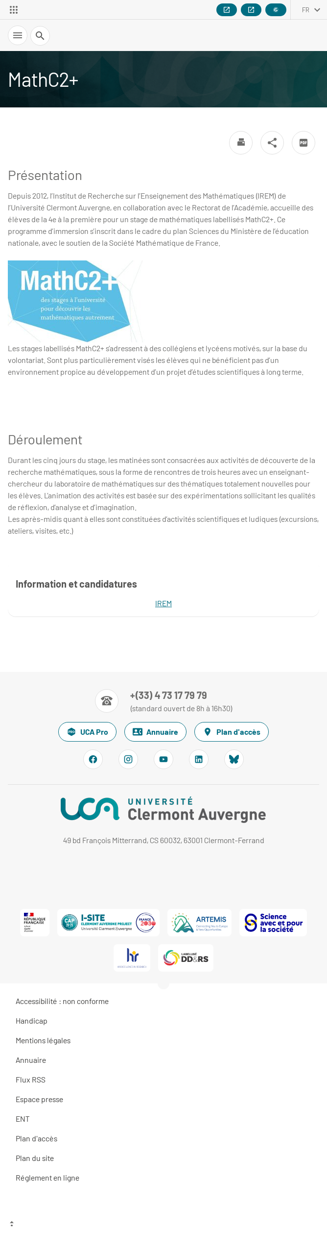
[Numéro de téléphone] (164, 701)
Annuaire (155, 732)
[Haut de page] (163, 1225)
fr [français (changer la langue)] (305, 10)
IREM (163, 603)
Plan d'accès (231, 732)
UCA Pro (87, 732)
